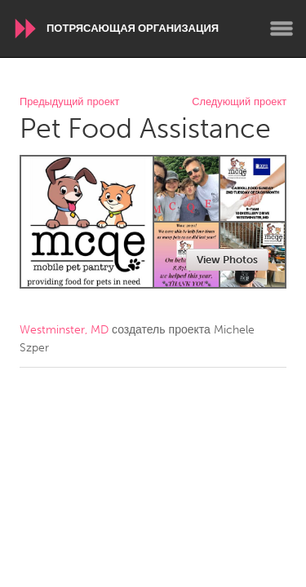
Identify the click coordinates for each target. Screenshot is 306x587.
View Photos (227, 260)
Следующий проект (239, 102)
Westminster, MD (64, 330)
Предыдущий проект (69, 102)
